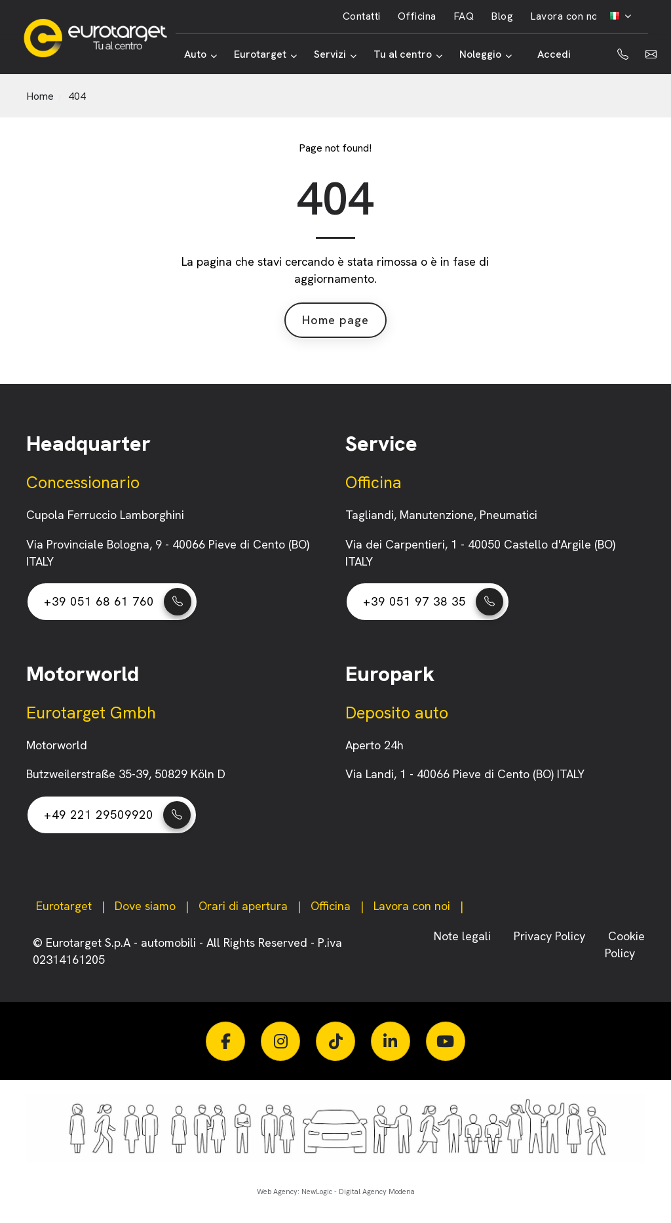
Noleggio (485, 54)
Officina (417, 16)
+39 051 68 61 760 (117, 601)
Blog (502, 16)
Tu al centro (408, 54)
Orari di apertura (243, 905)
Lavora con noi (565, 16)
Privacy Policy (551, 935)
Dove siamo (145, 905)
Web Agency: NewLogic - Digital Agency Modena (336, 1191)
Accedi (554, 54)
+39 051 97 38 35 (433, 601)
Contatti (362, 16)
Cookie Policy (625, 944)
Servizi (335, 54)
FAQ (463, 16)
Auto (200, 54)
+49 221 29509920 (117, 815)
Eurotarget (265, 54)
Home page (335, 319)
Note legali (464, 935)
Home (40, 96)
